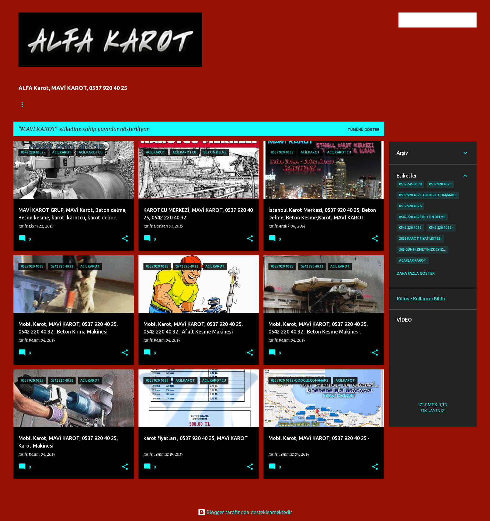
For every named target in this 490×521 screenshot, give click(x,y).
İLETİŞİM (107, 105)
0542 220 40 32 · (441, 227)
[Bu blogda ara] (444, 20)
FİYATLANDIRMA (69, 105)
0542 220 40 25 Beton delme (422, 217)
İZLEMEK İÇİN (433, 405)
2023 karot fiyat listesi (420, 238)
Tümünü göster (363, 130)
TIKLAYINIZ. (433, 410)
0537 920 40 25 (440, 184)
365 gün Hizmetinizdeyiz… (422, 249)
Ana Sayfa (29, 105)
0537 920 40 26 (410, 206)
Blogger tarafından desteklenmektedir (245, 512)
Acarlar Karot (412, 260)
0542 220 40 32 (410, 227)
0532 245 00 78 (410, 184)
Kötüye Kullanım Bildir (421, 299)
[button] (125, 239)
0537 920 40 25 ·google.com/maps (428, 195)
